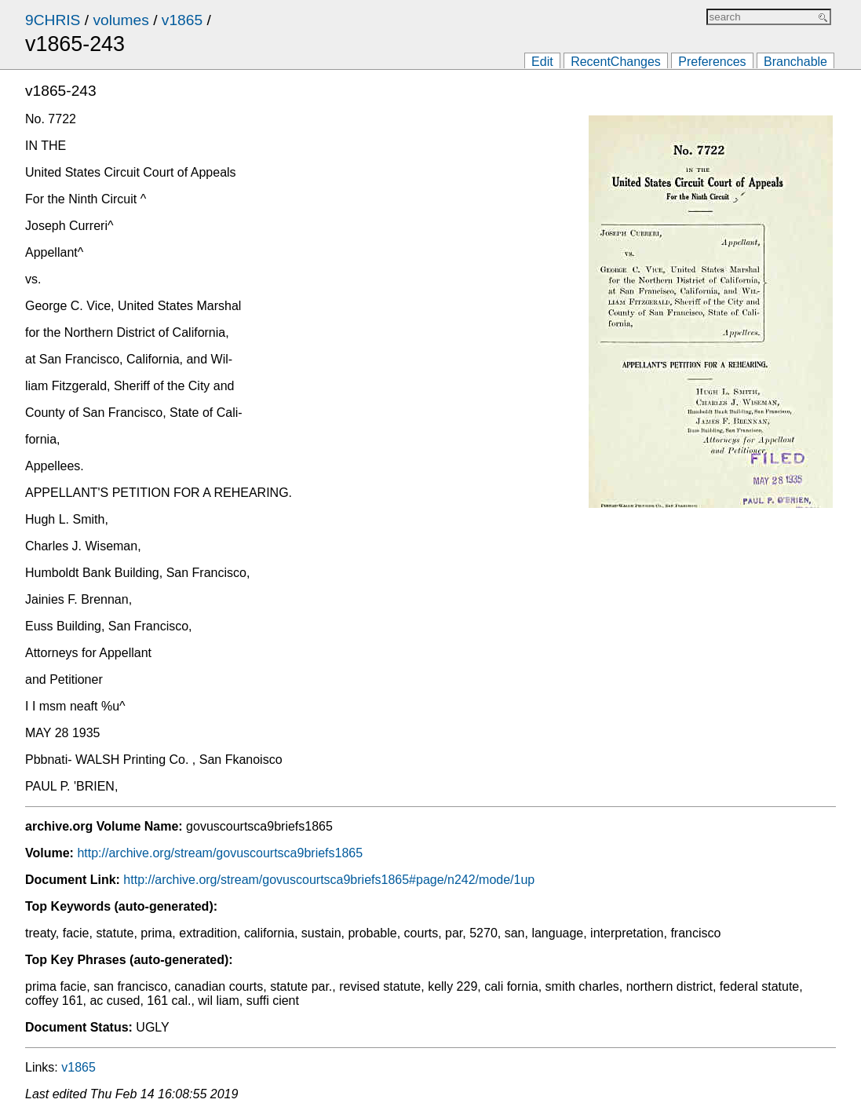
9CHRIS (52, 20)
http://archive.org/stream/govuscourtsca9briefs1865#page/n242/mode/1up (328, 879)
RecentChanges (616, 61)
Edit (542, 61)
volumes (120, 20)
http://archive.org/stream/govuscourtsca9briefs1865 (220, 853)
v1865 (182, 20)
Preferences (712, 61)
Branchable (795, 61)
